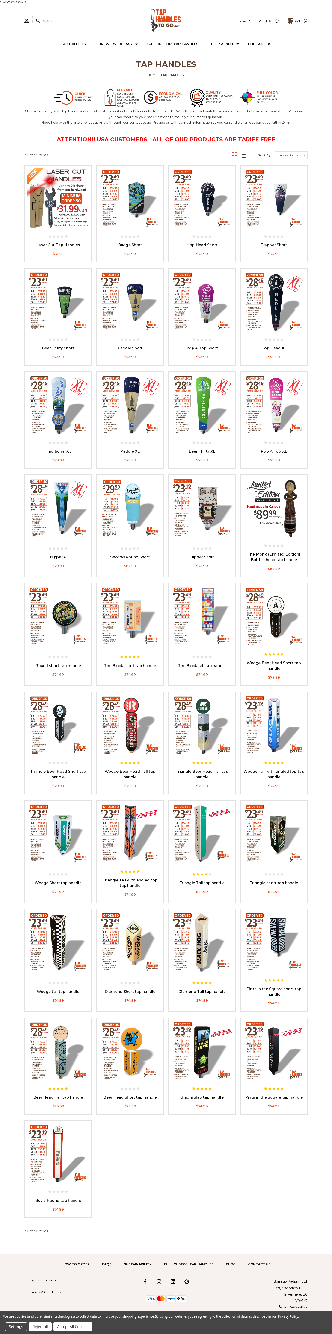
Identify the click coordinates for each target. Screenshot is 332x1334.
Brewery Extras (118, 43)
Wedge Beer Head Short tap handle (274, 666)
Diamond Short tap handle (130, 991)
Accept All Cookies (73, 1326)
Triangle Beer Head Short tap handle (58, 774)
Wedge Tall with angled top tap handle (273, 774)
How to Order (76, 1264)
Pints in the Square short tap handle (273, 992)
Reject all (40, 1326)
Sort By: (264, 155)
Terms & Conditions (45, 1292)
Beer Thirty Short (58, 348)
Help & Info (225, 43)
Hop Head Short (202, 245)
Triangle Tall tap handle (202, 883)
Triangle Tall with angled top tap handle (130, 883)
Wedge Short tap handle (58, 883)
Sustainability (137, 1264)
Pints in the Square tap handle (274, 1097)
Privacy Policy (288, 1316)
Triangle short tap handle (274, 883)
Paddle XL (130, 451)
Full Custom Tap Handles (173, 44)
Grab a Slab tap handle (202, 1097)
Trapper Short (274, 245)
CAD (245, 20)
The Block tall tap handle (202, 666)
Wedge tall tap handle (58, 991)
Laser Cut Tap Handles (58, 245)
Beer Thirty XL (202, 451)
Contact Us (259, 44)
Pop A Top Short (202, 348)
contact (135, 122)
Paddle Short (130, 348)
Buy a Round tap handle (58, 1200)
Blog (231, 1264)
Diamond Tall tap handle (202, 991)
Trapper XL (58, 557)
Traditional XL (58, 451)
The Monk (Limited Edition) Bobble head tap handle (274, 557)
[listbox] (291, 155)
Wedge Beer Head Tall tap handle (130, 774)
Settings (16, 1326)
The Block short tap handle (130, 666)
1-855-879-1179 (296, 1307)
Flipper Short (202, 557)
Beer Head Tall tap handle (58, 1097)
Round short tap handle (58, 666)
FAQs (106, 1264)
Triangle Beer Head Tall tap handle (202, 774)
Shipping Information (46, 1280)
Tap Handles (73, 44)
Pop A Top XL (274, 451)
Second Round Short (130, 557)
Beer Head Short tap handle (130, 1097)
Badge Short (130, 245)
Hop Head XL (274, 348)
